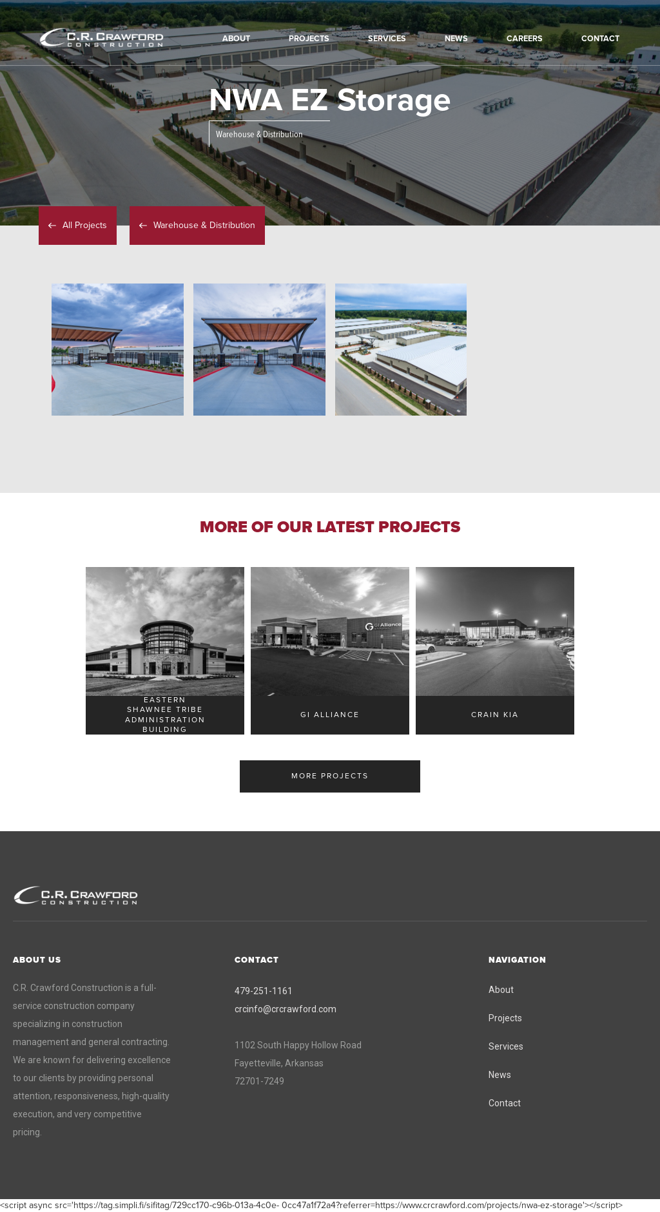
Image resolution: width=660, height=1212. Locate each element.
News (500, 1075)
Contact (505, 1103)
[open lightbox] (118, 350)
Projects (505, 1018)
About (501, 990)
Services (506, 1046)
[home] (119, 38)
